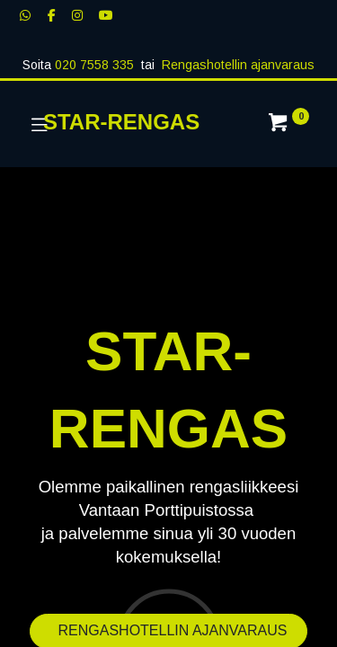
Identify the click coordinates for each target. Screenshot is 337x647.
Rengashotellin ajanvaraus (238, 65)
